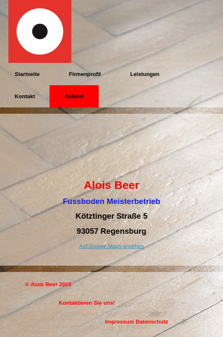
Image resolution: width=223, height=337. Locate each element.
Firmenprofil (85, 74)
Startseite (27, 74)
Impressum (119, 322)
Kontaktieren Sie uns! (87, 303)
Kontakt (25, 96)
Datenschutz (152, 322)
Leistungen (144, 74)
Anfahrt (74, 96)
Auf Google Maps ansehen (111, 246)
